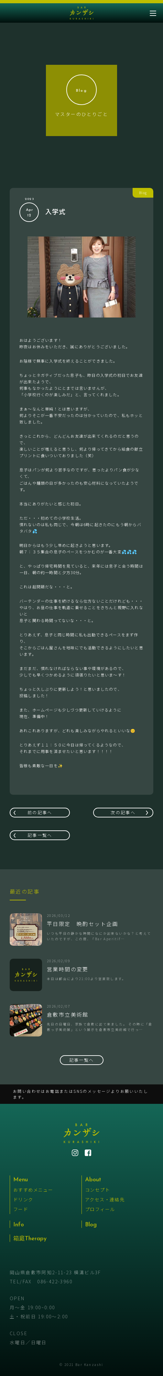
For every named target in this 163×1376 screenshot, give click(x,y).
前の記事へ (39, 812)
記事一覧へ (39, 835)
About (93, 1180)
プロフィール (100, 1209)
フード (20, 1209)
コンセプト (97, 1189)
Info (18, 1225)
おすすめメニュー (33, 1189)
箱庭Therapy (30, 1239)
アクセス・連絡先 (105, 1199)
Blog (91, 1225)
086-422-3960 (54, 1281)
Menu (20, 1180)
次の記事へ (123, 812)
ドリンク (23, 1199)
